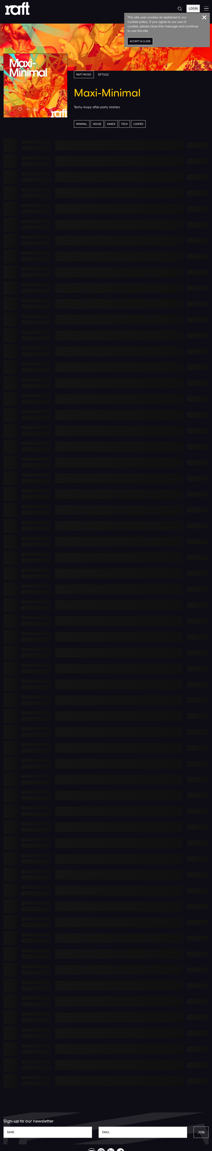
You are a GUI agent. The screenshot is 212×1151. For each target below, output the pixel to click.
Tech (124, 124)
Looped (138, 124)
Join (201, 1132)
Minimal (81, 124)
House (97, 124)
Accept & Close (140, 41)
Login (193, 8)
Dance (111, 124)
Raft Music (83, 74)
